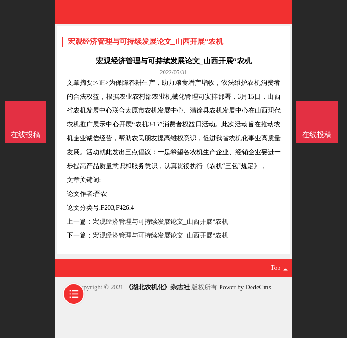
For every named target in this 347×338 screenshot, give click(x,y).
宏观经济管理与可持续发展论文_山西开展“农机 (145, 41)
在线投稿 (317, 134)
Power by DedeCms (245, 287)
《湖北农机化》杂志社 (157, 287)
